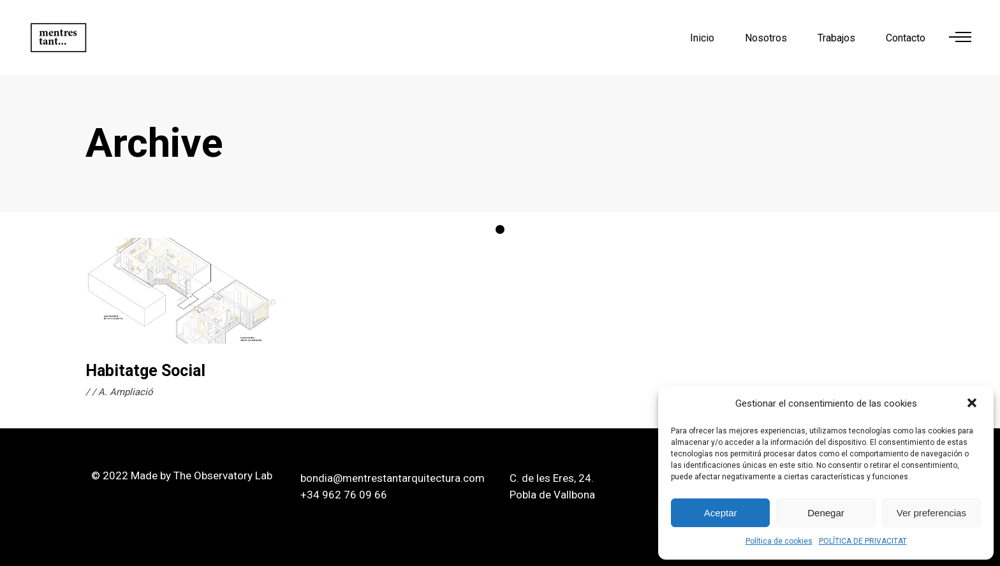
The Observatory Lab (222, 475)
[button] (973, 404)
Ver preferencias (931, 512)
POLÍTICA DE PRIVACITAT (863, 541)
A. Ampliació (125, 392)
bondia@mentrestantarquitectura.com (392, 478)
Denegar (825, 512)
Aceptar (720, 512)
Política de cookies (779, 541)
